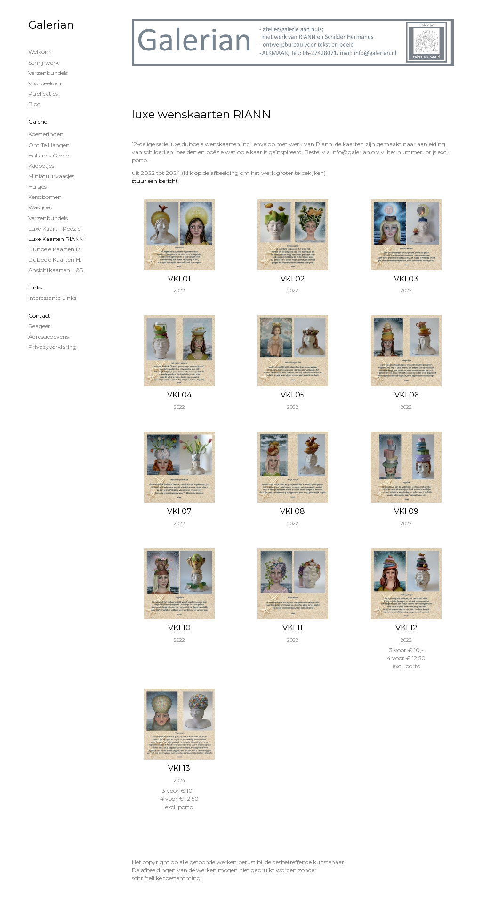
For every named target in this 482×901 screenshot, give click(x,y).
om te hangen (49, 145)
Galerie (37, 121)
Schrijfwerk (43, 62)
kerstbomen (45, 196)
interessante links (52, 297)
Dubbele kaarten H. (54, 259)
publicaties (43, 93)
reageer (39, 326)
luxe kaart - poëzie (54, 228)
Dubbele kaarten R (54, 249)
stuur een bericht (155, 180)
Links (35, 287)
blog (34, 103)
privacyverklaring (52, 346)
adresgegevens (48, 336)
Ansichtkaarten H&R (56, 269)
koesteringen (46, 134)
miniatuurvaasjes (51, 176)
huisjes (37, 186)
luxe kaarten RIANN (56, 238)
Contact (39, 315)
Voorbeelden (44, 83)
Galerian (51, 25)
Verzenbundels (48, 72)
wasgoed (40, 207)
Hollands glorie (48, 155)
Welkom (39, 51)
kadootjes (41, 165)
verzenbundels (48, 218)
